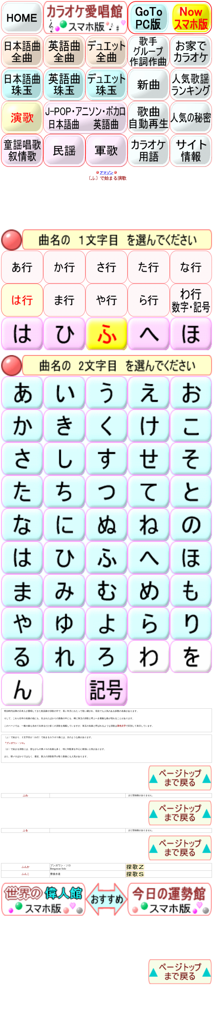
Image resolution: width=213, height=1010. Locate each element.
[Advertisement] (82, 205)
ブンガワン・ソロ (60, 865)
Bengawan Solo (58, 868)
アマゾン (106, 172)
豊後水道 (55, 874)
